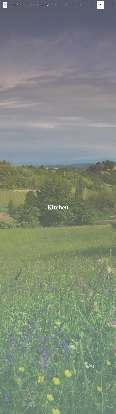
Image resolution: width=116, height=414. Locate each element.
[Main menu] (111, 5)
